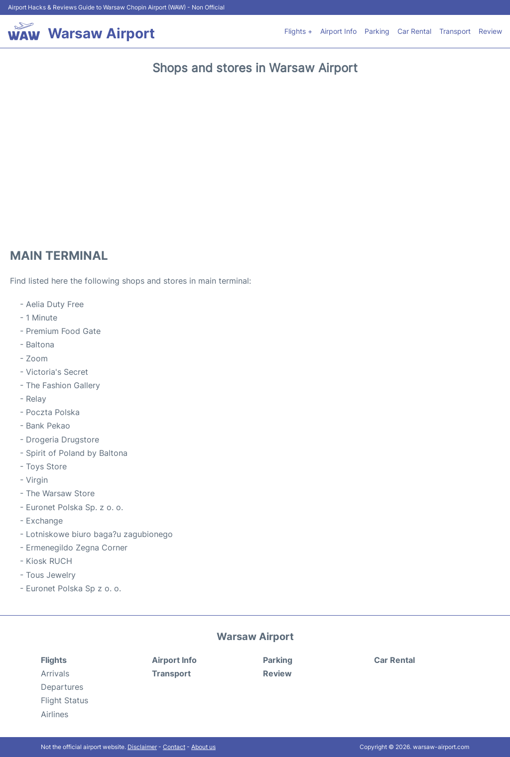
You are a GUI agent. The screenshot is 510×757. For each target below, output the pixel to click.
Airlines (54, 714)
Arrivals (55, 673)
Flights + (298, 31)
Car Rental (414, 31)
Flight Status (64, 700)
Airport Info (338, 31)
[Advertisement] (255, 158)
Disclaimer (142, 747)
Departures (62, 687)
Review (490, 31)
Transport (455, 31)
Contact (174, 747)
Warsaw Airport (101, 33)
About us (203, 747)
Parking (377, 31)
